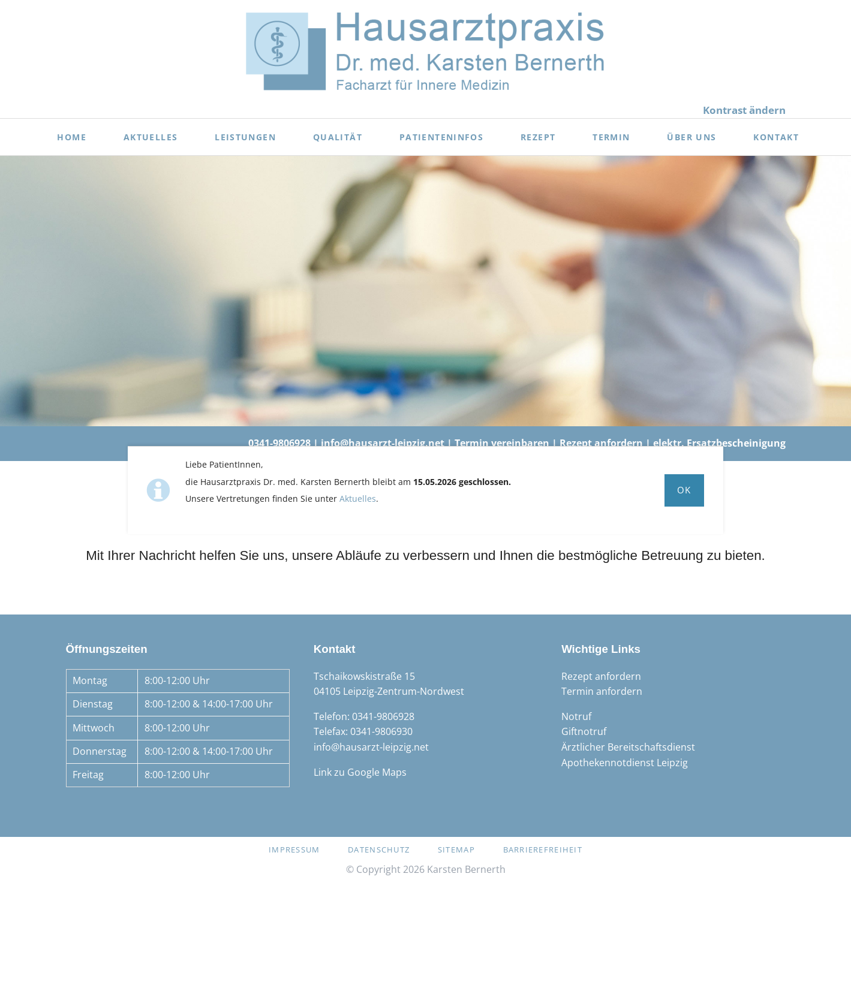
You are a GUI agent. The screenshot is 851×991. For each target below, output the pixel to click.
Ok (684, 490)
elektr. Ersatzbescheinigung (719, 443)
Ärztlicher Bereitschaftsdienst (628, 747)
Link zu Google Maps (360, 772)
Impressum (294, 849)
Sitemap (456, 849)
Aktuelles (357, 498)
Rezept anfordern (601, 443)
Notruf (576, 716)
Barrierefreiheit (542, 849)
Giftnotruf (583, 731)
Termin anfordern (601, 691)
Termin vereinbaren (502, 443)
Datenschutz (379, 849)
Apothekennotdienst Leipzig (624, 762)
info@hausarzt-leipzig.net (382, 443)
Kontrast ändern (744, 110)
